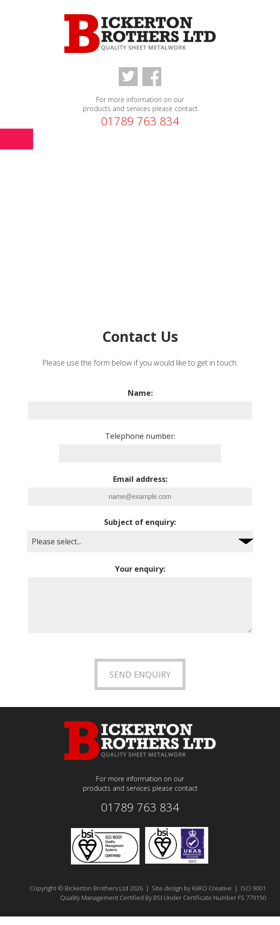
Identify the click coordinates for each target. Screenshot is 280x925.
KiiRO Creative (212, 896)
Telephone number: (140, 436)
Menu (16, 139)
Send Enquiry (140, 683)
